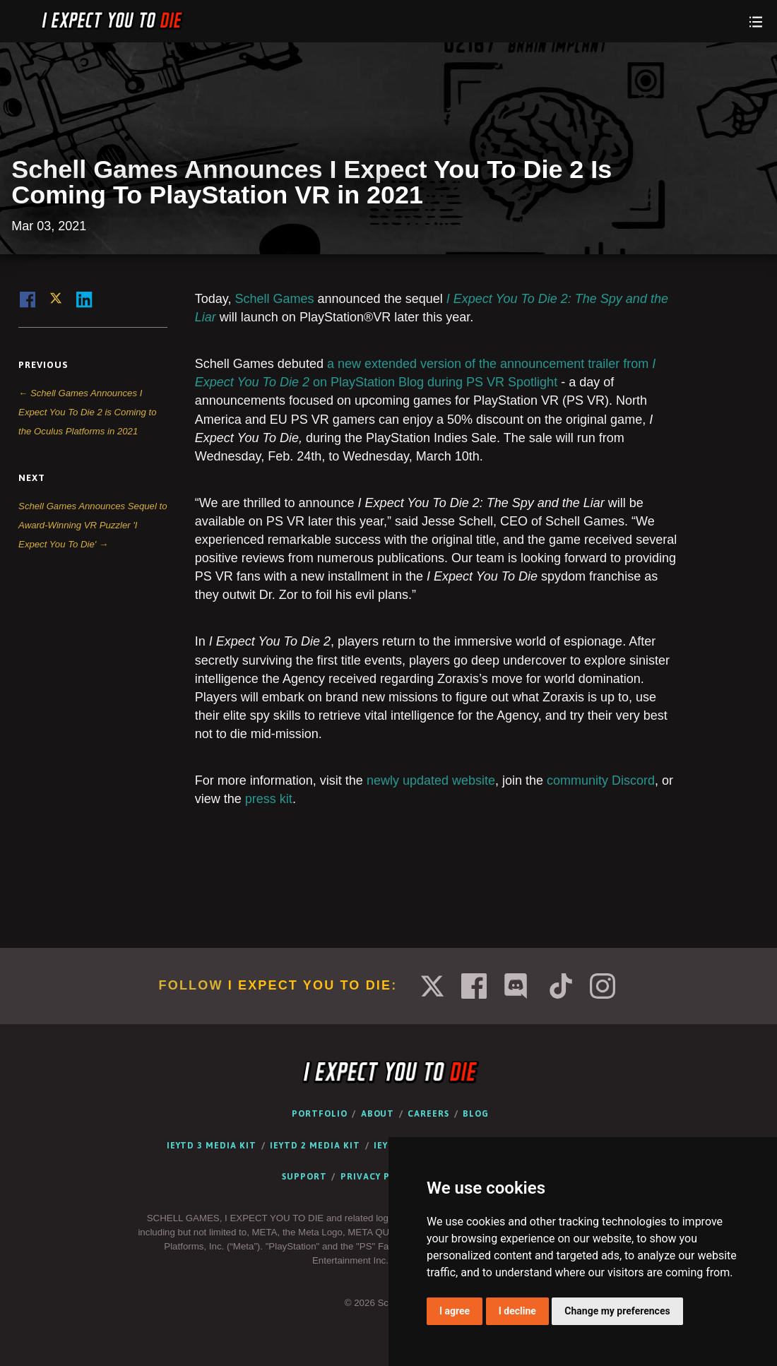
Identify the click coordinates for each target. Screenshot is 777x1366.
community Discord (601, 780)
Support (304, 1177)
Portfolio (320, 1114)
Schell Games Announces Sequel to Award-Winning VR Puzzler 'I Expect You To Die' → (92, 525)
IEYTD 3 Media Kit (212, 1146)
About (378, 1114)
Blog (476, 1114)
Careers (428, 1114)
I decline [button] (517, 1311)
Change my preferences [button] (617, 1311)
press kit (268, 799)
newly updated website (431, 780)
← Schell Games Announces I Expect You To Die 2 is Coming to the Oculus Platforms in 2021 (87, 412)
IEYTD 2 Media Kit (315, 1146)
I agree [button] (454, 1311)
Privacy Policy (378, 1177)
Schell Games (274, 299)
